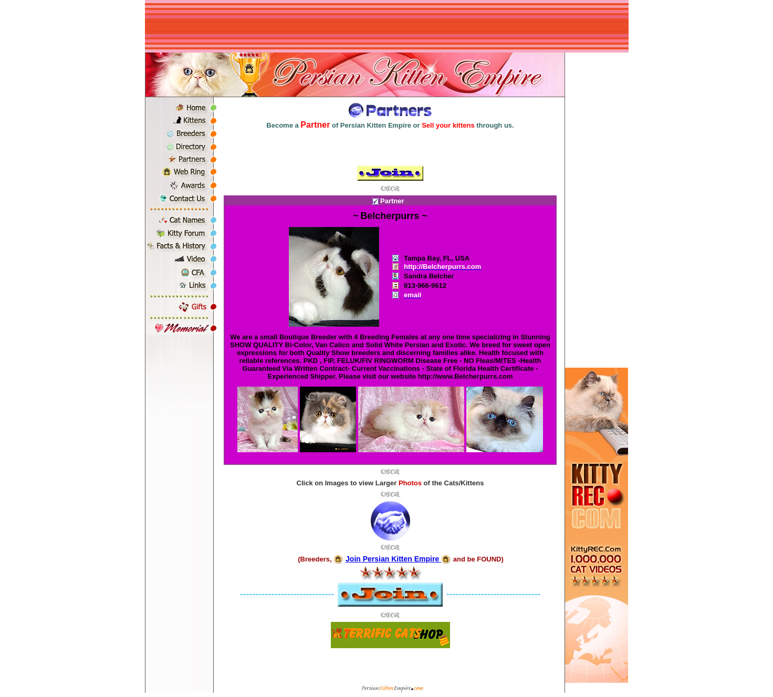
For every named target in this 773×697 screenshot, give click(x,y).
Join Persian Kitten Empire (393, 559)
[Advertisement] (386, 26)
